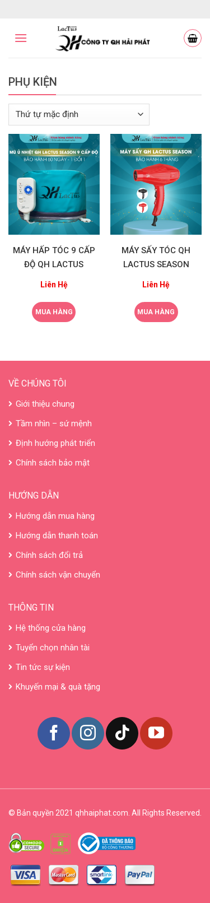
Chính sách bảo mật (53, 463)
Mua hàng (54, 312)
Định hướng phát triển (55, 443)
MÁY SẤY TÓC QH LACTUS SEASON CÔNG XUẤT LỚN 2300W (156, 259)
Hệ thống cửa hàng (51, 628)
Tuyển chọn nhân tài (53, 648)
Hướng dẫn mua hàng (55, 516)
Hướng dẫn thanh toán (57, 535)
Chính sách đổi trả (49, 555)
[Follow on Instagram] (88, 733)
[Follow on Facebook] (54, 733)
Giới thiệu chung (45, 404)
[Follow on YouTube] (156, 733)
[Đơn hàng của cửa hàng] (79, 114)
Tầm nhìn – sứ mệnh (54, 423)
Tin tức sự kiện (43, 667)
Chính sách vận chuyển (58, 575)
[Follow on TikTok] (122, 733)
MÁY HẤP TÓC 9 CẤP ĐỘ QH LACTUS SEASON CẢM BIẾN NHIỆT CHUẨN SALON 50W (53, 259)
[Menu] (20, 38)
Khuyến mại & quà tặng (58, 687)
